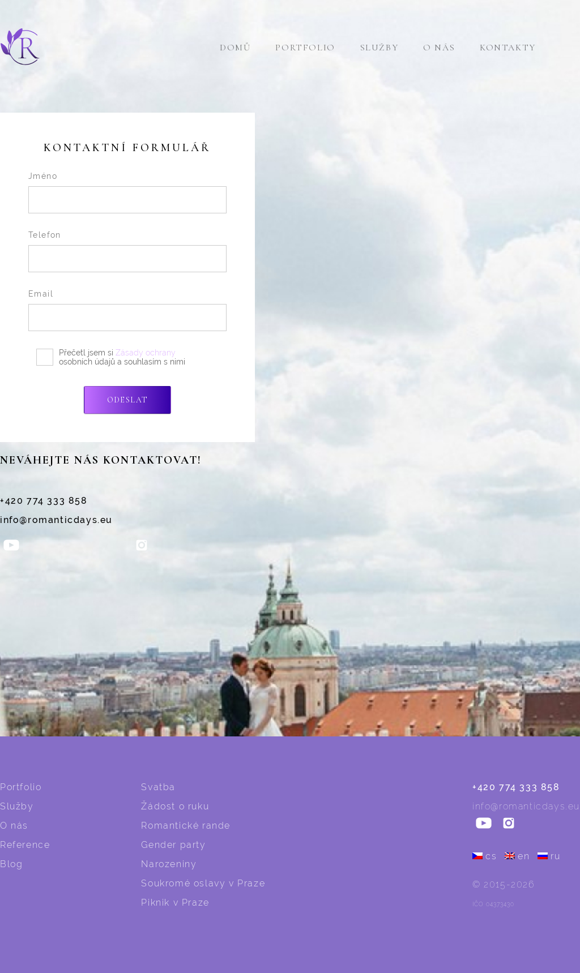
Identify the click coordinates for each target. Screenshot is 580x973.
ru (549, 856)
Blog (11, 864)
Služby (379, 47)
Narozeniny (169, 864)
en (517, 856)
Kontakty (508, 47)
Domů (235, 47)
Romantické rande (186, 825)
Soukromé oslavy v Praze (203, 883)
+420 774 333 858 (44, 500)
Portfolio (305, 47)
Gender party (173, 844)
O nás (439, 47)
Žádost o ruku (175, 806)
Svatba (158, 787)
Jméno (42, 176)
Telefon (44, 234)
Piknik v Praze (175, 902)
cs (484, 856)
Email (40, 293)
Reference (25, 844)
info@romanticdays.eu (56, 520)
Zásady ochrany (146, 352)
